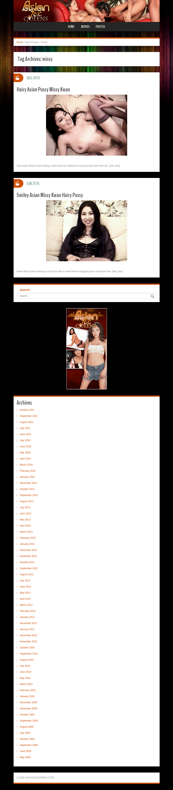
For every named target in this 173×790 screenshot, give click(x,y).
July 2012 (25, 580)
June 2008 (25, 751)
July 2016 (25, 440)
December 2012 (28, 550)
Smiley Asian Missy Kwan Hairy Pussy (50, 195)
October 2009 (27, 714)
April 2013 (25, 525)
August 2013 (26, 501)
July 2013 (25, 507)
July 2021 (25, 428)
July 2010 (25, 665)
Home (71, 26)
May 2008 (25, 757)
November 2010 (28, 641)
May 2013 (25, 519)
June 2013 (25, 513)
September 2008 (29, 745)
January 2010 (27, 696)
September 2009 (29, 720)
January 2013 (27, 544)
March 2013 (26, 531)
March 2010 (26, 684)
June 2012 (25, 586)
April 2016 (25, 458)
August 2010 (26, 659)
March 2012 (26, 605)
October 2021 (27, 410)
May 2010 (25, 678)
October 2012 (27, 562)
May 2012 (25, 592)
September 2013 (29, 495)
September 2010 (29, 653)
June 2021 (25, 434)
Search (25, 290)
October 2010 (27, 647)
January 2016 (27, 477)
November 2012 (28, 556)
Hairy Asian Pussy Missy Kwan (43, 89)
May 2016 (25, 452)
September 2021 (29, 416)
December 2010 (28, 635)
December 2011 (28, 623)
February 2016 (28, 470)
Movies (85, 26)
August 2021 (26, 422)
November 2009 (28, 708)
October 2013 (27, 489)
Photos (100, 26)
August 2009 (26, 726)
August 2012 (26, 574)
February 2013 (28, 537)
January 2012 (27, 617)
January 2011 (27, 629)
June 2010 (25, 672)
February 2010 (28, 690)
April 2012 (25, 598)
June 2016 (25, 446)
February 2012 (28, 611)
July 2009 (25, 732)
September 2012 (29, 568)
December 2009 (28, 702)
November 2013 (28, 483)
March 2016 (26, 464)
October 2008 (27, 739)
